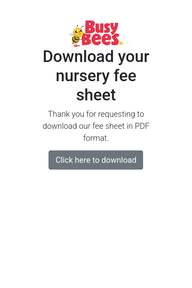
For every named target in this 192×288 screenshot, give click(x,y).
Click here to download (95, 160)
